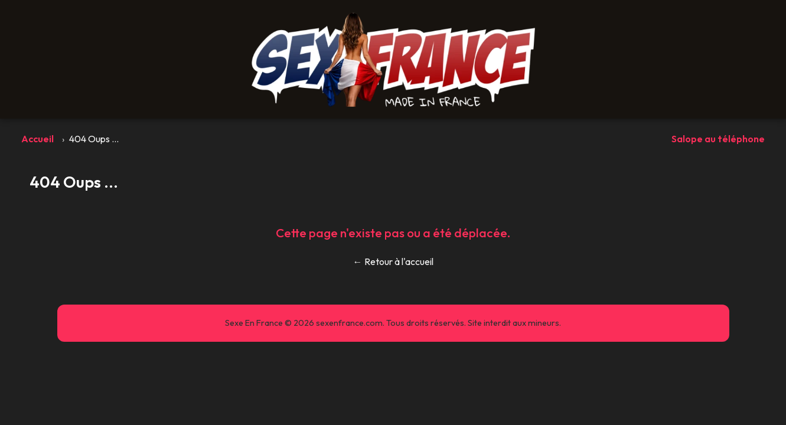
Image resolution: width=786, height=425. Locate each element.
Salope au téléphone (718, 139)
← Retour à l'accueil (393, 261)
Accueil (37, 139)
